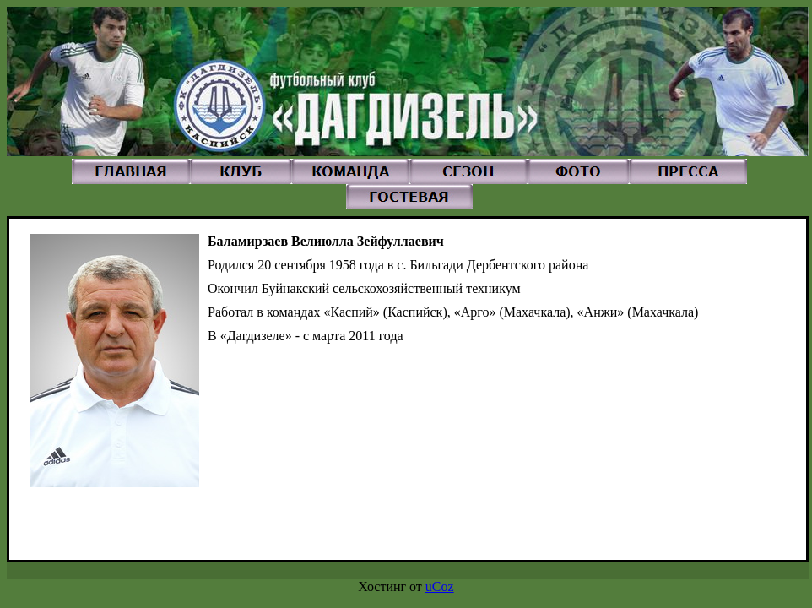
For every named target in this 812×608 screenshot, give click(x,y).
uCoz (439, 586)
